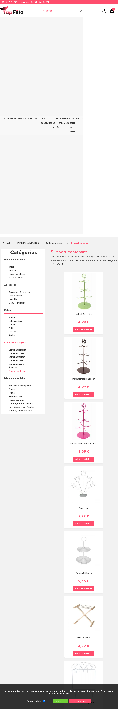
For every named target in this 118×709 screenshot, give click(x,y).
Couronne (83, 297)
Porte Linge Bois (84, 426)
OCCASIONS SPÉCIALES (77, 22)
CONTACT (111, 20)
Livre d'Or (13, 88)
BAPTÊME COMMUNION (47, 22)
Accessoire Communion (20, 81)
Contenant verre (16, 153)
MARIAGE (27, 20)
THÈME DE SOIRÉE (63, 22)
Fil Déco (12, 120)
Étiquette (13, 156)
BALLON (6, 20)
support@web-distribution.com (89, 632)
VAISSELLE (36, 20)
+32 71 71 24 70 (11, 2)
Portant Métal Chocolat (83, 167)
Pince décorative (16, 189)
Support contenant (80, 32)
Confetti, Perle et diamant (21, 192)
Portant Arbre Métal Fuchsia (83, 232)
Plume (12, 181)
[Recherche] (59, 11)
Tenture (12, 59)
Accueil (6, 32)
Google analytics (34, 701)
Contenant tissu (16, 149)
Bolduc (12, 117)
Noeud (12, 106)
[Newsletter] (49, 677)
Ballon (11, 56)
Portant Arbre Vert (84, 103)
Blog (78, 639)
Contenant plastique (18, 138)
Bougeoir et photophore (20, 174)
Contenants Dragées (55, 32)
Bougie (12, 178)
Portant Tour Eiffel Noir (83, 555)
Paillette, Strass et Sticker (21, 199)
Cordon (12, 113)
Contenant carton (17, 146)
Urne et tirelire (15, 84)
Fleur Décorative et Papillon (21, 196)
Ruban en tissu (15, 110)
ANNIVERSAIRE (16, 20)
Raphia (12, 124)
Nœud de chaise (16, 66)
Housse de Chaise (17, 63)
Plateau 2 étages (84, 361)
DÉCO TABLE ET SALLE (97, 22)
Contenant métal (16, 142)
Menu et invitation (17, 91)
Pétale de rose (15, 185)
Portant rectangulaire (83, 491)
